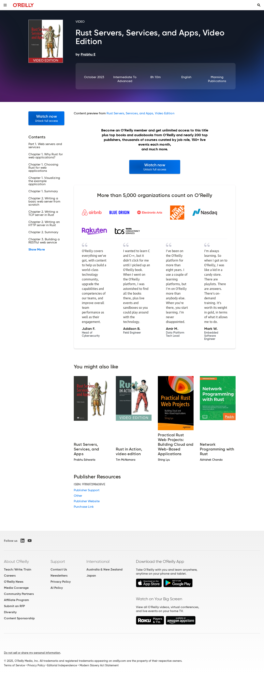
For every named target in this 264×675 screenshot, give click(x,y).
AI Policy (57, 588)
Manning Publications (217, 79)
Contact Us (59, 569)
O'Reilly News (13, 582)
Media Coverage (16, 588)
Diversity (10, 612)
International (98, 561)
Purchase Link (84, 507)
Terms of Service (14, 665)
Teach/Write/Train (17, 569)
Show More (36, 249)
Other (78, 495)
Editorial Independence (62, 665)
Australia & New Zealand (104, 569)
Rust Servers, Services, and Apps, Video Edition (140, 113)
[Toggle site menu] (5, 5)
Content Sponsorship (19, 618)
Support (58, 561)
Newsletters (59, 575)
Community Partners (19, 594)
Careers (10, 575)
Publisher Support (86, 490)
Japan (91, 575)
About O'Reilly (16, 561)
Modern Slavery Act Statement (99, 665)
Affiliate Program (16, 600)
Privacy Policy (61, 582)
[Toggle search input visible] (259, 5)
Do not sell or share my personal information (32, 653)
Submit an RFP (14, 606)
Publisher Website (87, 501)
